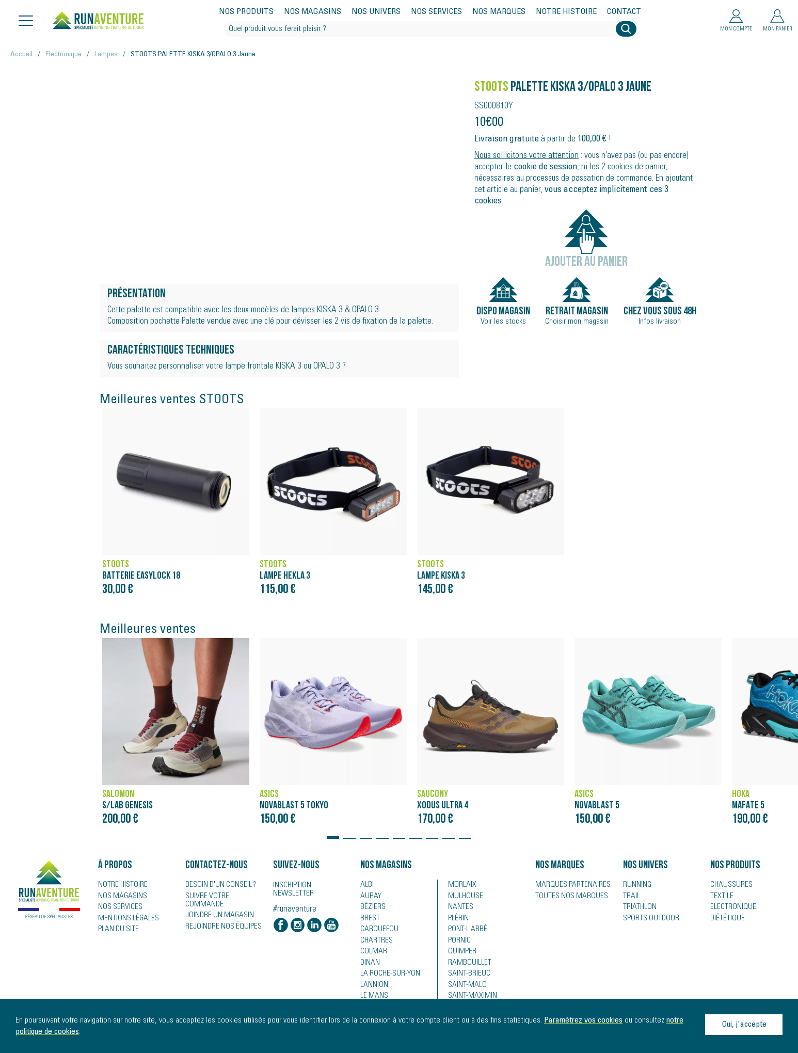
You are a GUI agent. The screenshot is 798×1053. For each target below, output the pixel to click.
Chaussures (728, 885)
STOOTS (491, 87)
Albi (365, 885)
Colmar (372, 953)
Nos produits (246, 12)
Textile (719, 896)
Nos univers (376, 12)
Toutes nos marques (566, 896)
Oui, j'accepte (744, 1024)
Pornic (458, 942)
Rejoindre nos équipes (219, 919)
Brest (368, 919)
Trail (630, 896)
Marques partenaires (567, 885)
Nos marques (498, 12)
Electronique (63, 54)
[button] (333, 832)
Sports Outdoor (647, 919)
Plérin (457, 919)
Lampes (106, 54)
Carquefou (376, 930)
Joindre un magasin (216, 908)
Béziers (371, 908)
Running (636, 885)
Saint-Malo (464, 987)
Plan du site (116, 930)
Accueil (21, 54)
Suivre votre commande (222, 896)
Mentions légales (124, 919)
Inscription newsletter (293, 890)
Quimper (460, 953)
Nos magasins (312, 12)
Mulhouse (464, 896)
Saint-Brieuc (466, 976)
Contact (624, 12)
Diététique (725, 919)
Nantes (458, 908)
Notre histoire (566, 12)
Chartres (374, 942)
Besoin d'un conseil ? (217, 885)
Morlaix (460, 885)
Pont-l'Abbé (464, 930)
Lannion (372, 987)
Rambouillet (466, 964)
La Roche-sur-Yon (387, 976)
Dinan (369, 964)
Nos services (436, 12)
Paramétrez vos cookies (583, 1020)
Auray (369, 896)
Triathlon (637, 908)
